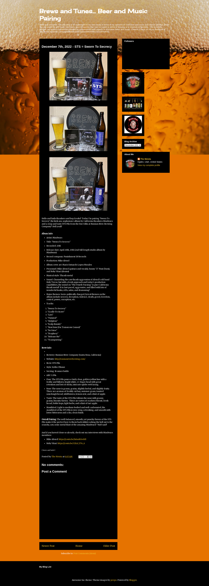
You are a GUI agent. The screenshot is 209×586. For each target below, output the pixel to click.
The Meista (145, 159)
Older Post (109, 546)
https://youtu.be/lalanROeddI (72, 439)
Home (78, 546)
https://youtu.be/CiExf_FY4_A (71, 443)
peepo (113, 580)
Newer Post (48, 546)
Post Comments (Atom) (84, 553)
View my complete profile (149, 165)
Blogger (133, 580)
